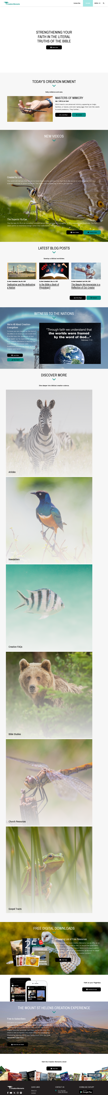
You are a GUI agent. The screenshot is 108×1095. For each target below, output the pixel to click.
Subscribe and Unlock (17, 1044)
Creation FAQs (92, 232)
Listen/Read (63, 115)
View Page (63, 960)
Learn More (15, 355)
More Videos (75, 232)
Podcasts (94, 298)
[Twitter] (14, 1093)
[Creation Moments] (11, 3)
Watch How (54, 47)
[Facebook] (7, 1093)
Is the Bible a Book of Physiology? (49, 286)
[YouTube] (11, 1093)
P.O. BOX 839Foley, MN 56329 (63, 1091)
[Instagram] (18, 1093)
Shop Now (54, 1068)
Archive (79, 115)
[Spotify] (21, 1093)
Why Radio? (15, 360)
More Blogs (78, 298)
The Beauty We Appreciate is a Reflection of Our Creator (85, 286)
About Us (33, 1090)
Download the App (91, 989)
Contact (33, 1093)
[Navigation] (97, 3)
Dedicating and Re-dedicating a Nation (21, 286)
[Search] (104, 3)
